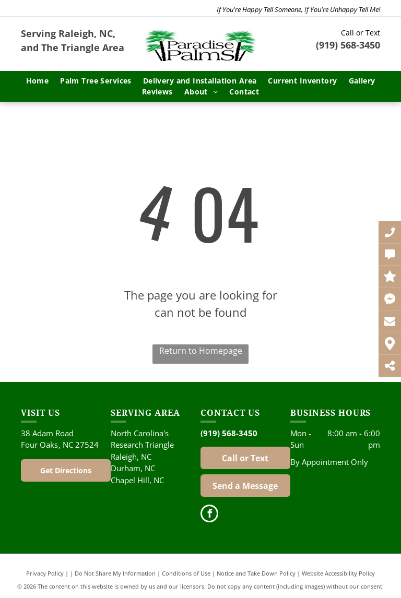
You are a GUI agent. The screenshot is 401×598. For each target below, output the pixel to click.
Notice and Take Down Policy (256, 573)
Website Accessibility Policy (338, 573)
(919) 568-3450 (348, 45)
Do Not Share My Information (115, 573)
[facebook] (209, 515)
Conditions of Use (186, 573)
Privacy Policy (45, 573)
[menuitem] (37, 80)
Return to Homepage (200, 350)
